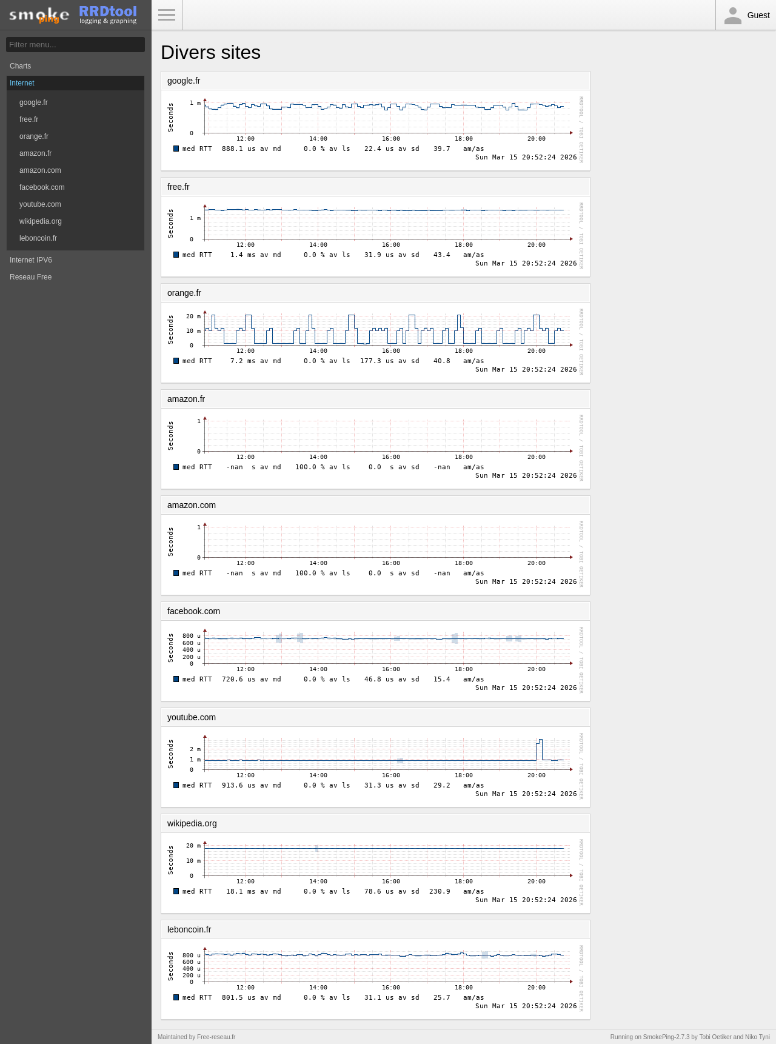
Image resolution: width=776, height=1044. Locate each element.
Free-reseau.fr (216, 1037)
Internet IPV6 (31, 260)
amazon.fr (35, 153)
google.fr (33, 102)
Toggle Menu (167, 15)
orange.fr (33, 136)
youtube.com (40, 204)
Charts (20, 66)
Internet (22, 83)
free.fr (28, 119)
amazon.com (40, 170)
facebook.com (42, 187)
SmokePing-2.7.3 (666, 1037)
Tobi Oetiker (715, 1037)
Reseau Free (31, 277)
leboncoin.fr (38, 238)
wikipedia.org (40, 221)
